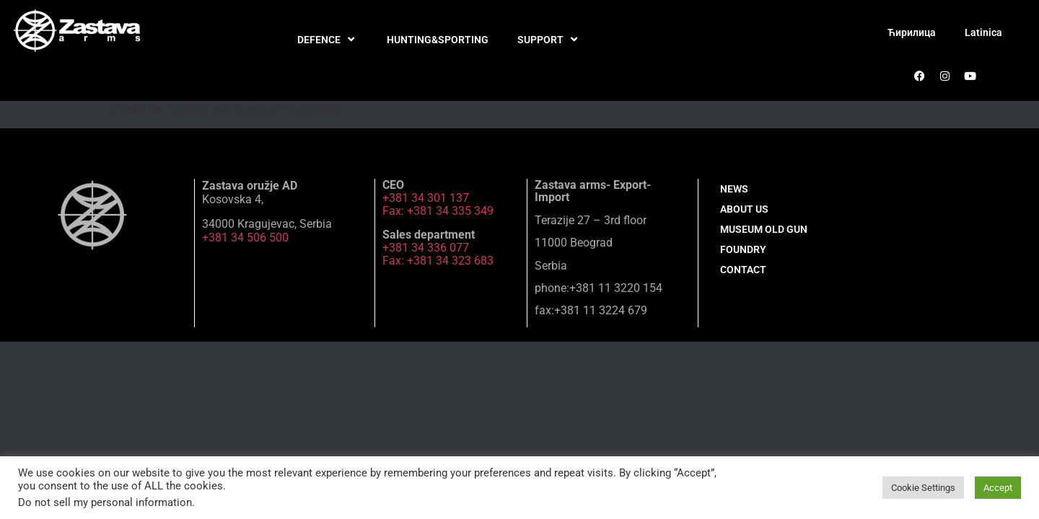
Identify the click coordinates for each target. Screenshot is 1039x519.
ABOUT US (744, 209)
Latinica (983, 32)
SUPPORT (549, 39)
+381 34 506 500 (245, 237)
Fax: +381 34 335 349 (438, 211)
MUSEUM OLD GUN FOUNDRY (763, 239)
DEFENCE (327, 39)
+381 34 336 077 (425, 247)
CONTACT (743, 269)
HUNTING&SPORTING (437, 39)
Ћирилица (911, 32)
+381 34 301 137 (425, 198)
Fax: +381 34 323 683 (438, 260)
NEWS (734, 189)
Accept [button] (997, 487)
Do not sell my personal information (105, 502)
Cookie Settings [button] (923, 487)
